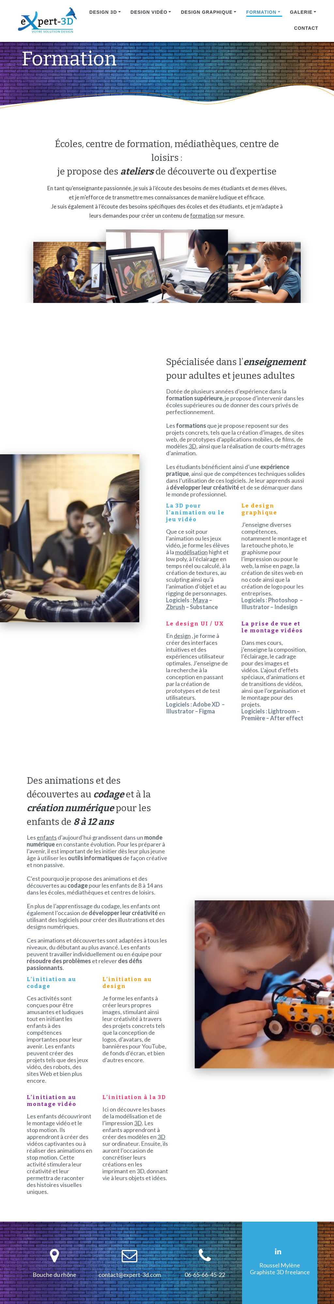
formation (202, 215)
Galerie (301, 12)
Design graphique (207, 12)
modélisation (191, 552)
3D (192, 446)
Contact (306, 28)
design (182, 635)
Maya (200, 600)
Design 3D (103, 12)
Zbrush (175, 607)
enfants (47, 837)
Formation (261, 12)
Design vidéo (148, 12)
